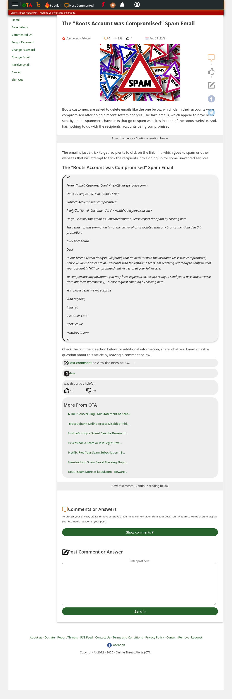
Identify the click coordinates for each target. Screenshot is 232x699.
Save (69, 373)
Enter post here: (140, 561)
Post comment (78, 362)
